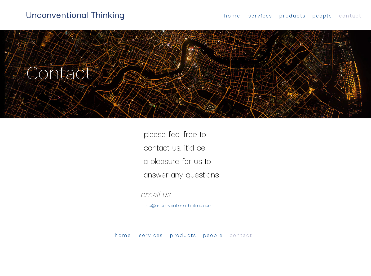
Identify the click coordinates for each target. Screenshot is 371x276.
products (292, 16)
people (322, 16)
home (232, 16)
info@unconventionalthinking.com (178, 205)
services (260, 16)
